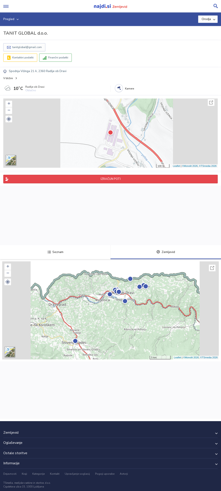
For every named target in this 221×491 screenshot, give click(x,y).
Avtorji (124, 474)
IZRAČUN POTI (111, 179)
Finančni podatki (58, 57)
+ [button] (8, 104)
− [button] (8, 110)
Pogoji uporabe (104, 474)
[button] (9, 119)
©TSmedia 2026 (208, 166)
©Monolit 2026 (190, 166)
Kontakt (54, 474)
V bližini (8, 78)
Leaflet (176, 166)
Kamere (129, 88)
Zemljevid (166, 252)
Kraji (24, 474)
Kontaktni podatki (23, 57)
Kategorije (38, 474)
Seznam (55, 252)
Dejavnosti (10, 474)
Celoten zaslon (211, 102)
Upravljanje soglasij (77, 474)
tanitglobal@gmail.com (27, 47)
